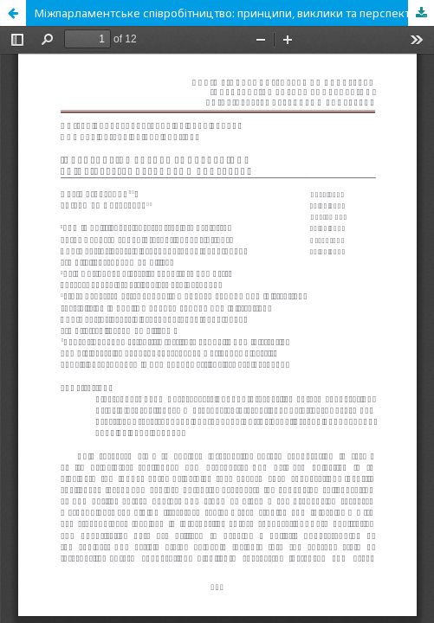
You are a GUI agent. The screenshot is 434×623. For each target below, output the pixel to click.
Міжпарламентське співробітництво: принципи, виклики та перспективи (232, 13)
